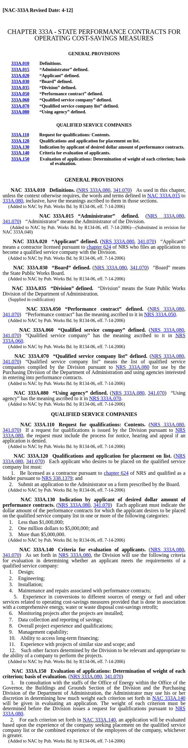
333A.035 (20, 87)
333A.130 (20, 147)
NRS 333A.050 (160, 314)
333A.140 (20, 153)
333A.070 (20, 106)
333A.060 (20, 100)
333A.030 (20, 81)
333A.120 (20, 141)
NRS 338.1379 (56, 478)
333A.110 (20, 134)
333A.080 (20, 111)
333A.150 (20, 159)
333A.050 (20, 93)
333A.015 (20, 69)
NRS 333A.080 (94, 190)
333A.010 (20, 63)
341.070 (121, 190)
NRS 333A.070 (105, 398)
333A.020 (20, 75)
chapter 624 (99, 247)
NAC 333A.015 (163, 195)
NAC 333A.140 (168, 698)
